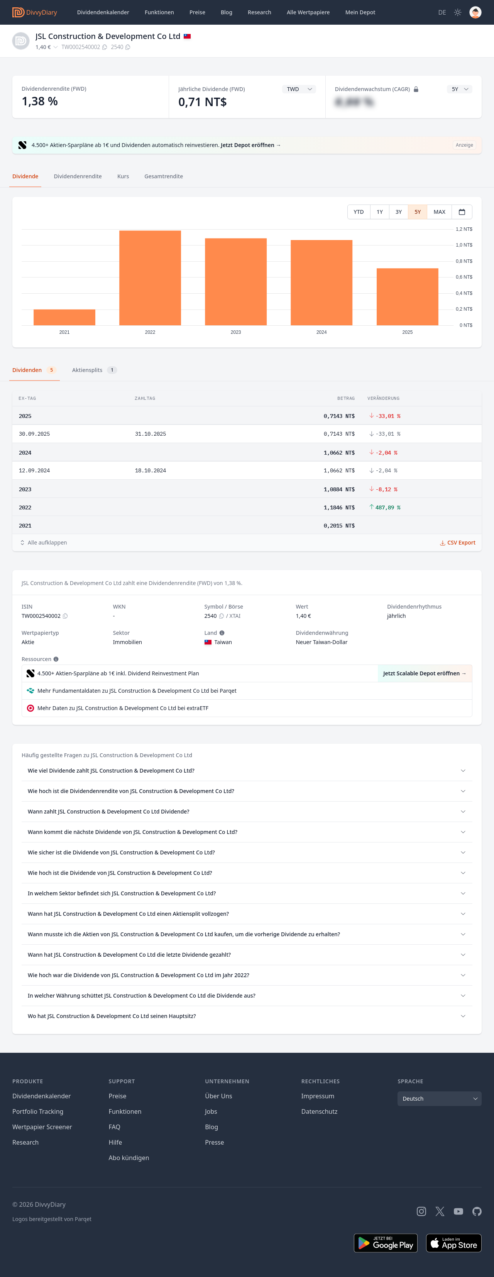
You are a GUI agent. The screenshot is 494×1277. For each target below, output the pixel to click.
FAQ (114, 1127)
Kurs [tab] (123, 176)
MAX (439, 211)
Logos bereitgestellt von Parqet (51, 1219)
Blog (211, 1127)
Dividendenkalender (103, 12)
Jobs (211, 1111)
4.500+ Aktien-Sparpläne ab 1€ (118, 673)
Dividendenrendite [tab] (78, 176)
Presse (214, 1142)
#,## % (354, 102)
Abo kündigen (129, 1158)
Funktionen (159, 12)
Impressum (318, 1096)
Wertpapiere (308, 12)
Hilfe (115, 1142)
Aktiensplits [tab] (94, 370)
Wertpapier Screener (42, 1127)
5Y (417, 211)
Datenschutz (319, 1111)
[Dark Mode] (458, 12)
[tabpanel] (247, 272)
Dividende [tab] (25, 176)
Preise (197, 12)
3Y (399, 211)
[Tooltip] (221, 633)
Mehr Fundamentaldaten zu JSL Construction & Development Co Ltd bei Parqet (137, 690)
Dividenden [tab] (34, 370)
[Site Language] (442, 12)
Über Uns (218, 1096)
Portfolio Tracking (37, 1111)
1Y (380, 211)
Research (25, 1142)
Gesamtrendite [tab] (163, 176)
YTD (359, 211)
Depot (360, 12)
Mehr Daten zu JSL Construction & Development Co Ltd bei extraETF (122, 708)
